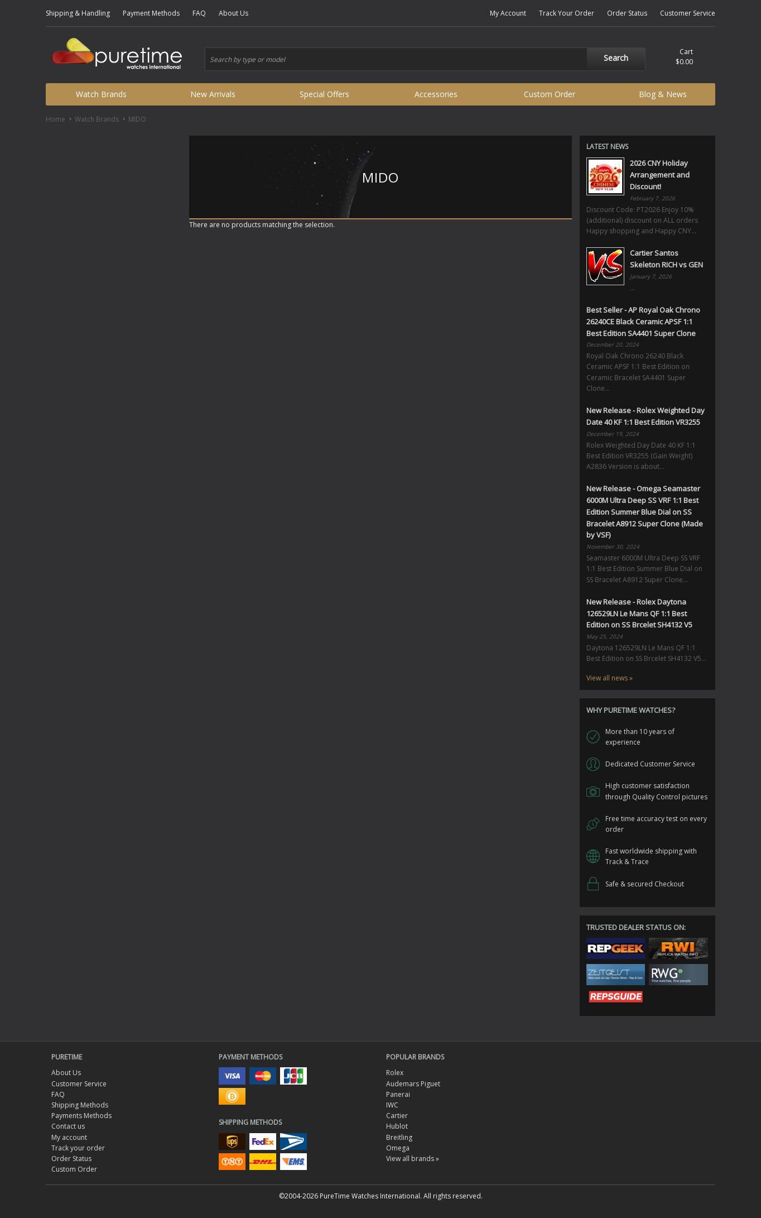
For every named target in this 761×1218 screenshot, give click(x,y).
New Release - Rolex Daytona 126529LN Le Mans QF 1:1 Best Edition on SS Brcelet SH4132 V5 (639, 613)
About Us (233, 13)
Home (55, 119)
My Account (508, 13)
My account (69, 1137)
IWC (392, 1105)
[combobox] (425, 59)
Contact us (68, 1126)
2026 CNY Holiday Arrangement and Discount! (660, 174)
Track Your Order (566, 13)
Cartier (397, 1115)
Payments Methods (81, 1115)
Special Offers (324, 94)
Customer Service (687, 13)
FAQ (199, 13)
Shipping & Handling (78, 13)
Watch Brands (101, 94)
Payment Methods (151, 13)
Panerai (398, 1094)
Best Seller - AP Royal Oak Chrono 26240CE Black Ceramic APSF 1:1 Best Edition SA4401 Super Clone (643, 321)
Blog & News (663, 94)
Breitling (399, 1137)
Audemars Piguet (413, 1083)
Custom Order (549, 94)
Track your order (78, 1148)
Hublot (397, 1126)
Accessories (436, 94)
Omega (398, 1148)
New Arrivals (212, 94)
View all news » (609, 678)
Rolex (394, 1072)
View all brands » (412, 1158)
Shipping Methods (79, 1105)
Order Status (627, 13)
